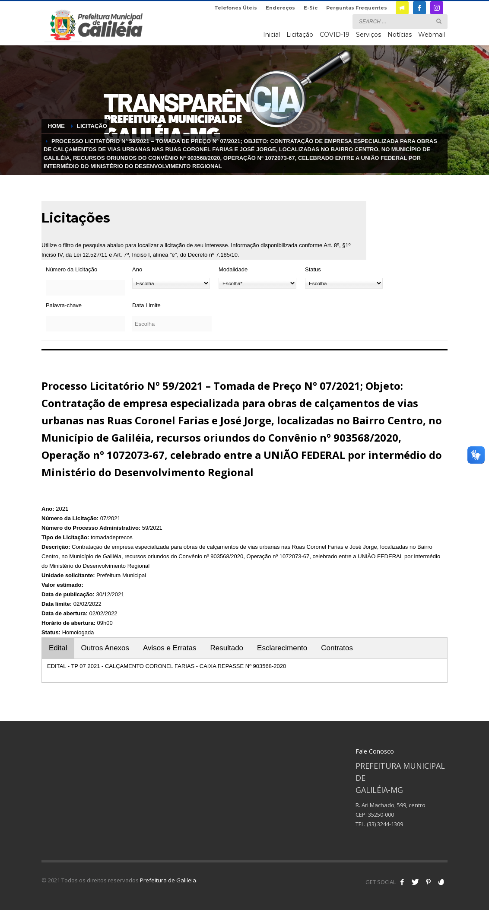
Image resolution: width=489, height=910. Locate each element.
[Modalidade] (257, 283)
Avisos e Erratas (169, 648)
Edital (58, 648)
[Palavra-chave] (85, 323)
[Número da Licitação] (85, 288)
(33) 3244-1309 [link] (385, 824)
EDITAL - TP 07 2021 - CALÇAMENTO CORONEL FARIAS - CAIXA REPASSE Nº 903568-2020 (166, 666)
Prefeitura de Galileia (168, 880)
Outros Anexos (105, 648)
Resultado (227, 648)
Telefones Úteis (235, 8)
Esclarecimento (282, 648)
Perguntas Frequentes (356, 8)
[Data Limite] (172, 323)
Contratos (337, 648)
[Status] (344, 283)
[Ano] (171, 283)
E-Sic (311, 8)
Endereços (280, 8)
